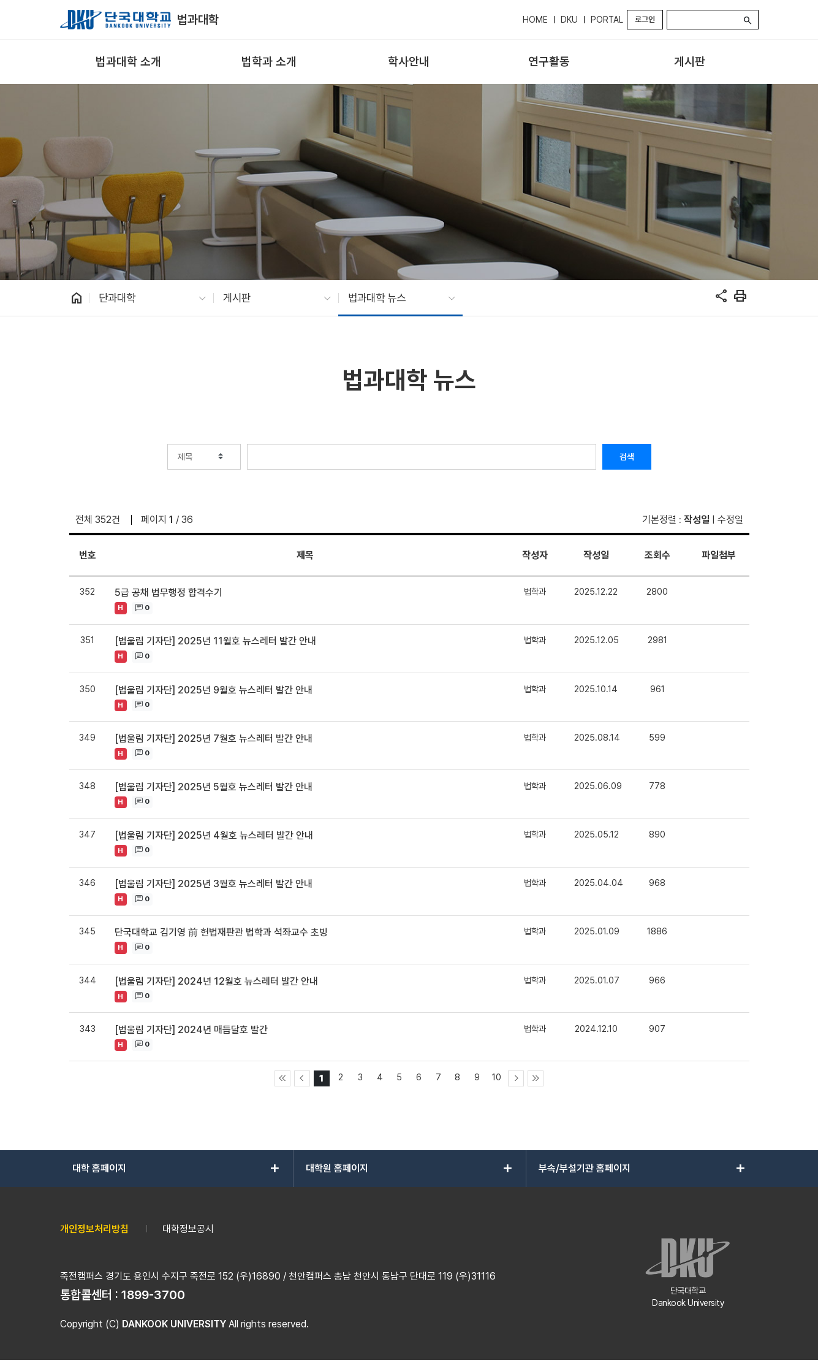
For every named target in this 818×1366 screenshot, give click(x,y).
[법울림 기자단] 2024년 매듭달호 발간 (191, 1030)
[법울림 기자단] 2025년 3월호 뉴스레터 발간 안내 (213, 884)
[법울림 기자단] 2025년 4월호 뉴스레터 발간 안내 (214, 835)
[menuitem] (129, 62)
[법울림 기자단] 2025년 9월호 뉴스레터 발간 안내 (213, 690)
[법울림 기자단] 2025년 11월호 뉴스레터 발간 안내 (215, 641)
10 (496, 1077)
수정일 (730, 519)
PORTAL (607, 20)
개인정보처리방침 (94, 1229)
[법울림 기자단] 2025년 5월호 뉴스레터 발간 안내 (213, 787)
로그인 (645, 19)
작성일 (697, 519)
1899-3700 (153, 1295)
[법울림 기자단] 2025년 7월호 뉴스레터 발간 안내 (213, 738)
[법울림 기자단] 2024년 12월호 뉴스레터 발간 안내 (216, 981)
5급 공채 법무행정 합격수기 (168, 592)
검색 (626, 457)
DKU (569, 20)
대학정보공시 (188, 1229)
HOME (535, 20)
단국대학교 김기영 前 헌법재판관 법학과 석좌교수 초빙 (221, 932)
